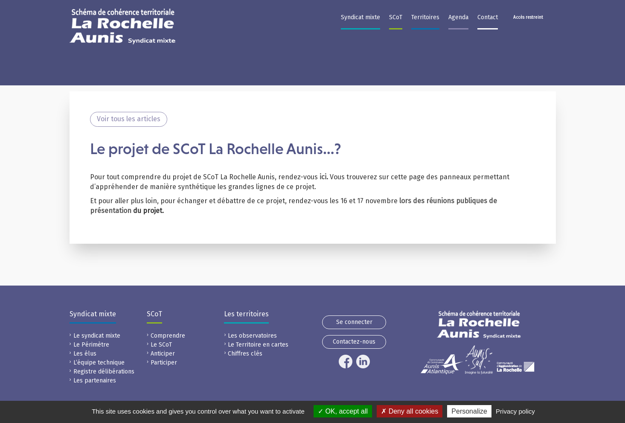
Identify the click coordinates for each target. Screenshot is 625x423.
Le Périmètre (91, 344)
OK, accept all (343, 411)
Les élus (84, 353)
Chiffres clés (245, 353)
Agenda (458, 17)
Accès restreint (528, 17)
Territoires (425, 17)
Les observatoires (252, 335)
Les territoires (246, 314)
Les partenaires (94, 380)
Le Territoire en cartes (258, 344)
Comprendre (168, 335)
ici (323, 177)
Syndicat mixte (360, 17)
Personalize (469, 411)
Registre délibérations (103, 371)
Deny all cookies (409, 411)
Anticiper (163, 353)
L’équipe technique (99, 362)
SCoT (395, 17)
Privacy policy (515, 411)
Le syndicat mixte (96, 335)
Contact (487, 17)
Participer (164, 362)
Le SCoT (161, 344)
